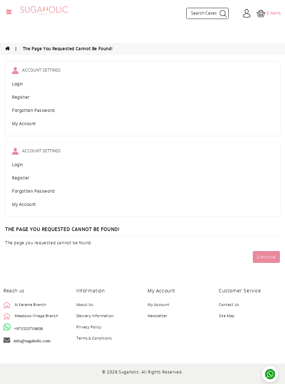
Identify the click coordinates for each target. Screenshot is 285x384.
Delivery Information (95, 316)
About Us (84, 305)
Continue (266, 257)
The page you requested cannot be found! (67, 48)
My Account (24, 123)
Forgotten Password (33, 110)
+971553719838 (28, 328)
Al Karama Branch (30, 305)
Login (17, 84)
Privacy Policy (88, 327)
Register (21, 97)
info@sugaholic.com (32, 341)
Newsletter (157, 316)
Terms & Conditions (94, 338)
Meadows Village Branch (36, 316)
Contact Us (229, 305)
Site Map (226, 316)
